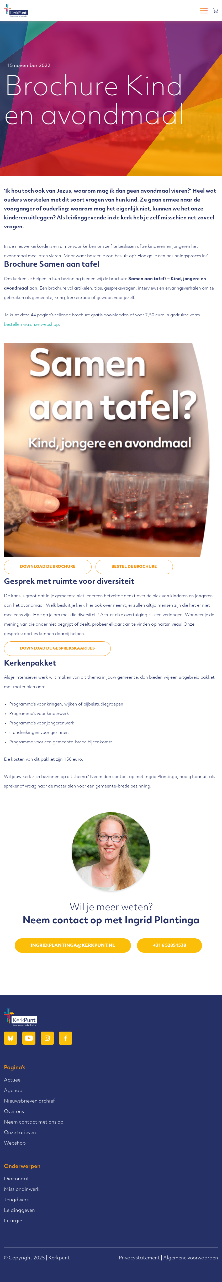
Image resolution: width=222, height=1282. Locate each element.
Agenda (13, 1090)
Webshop (15, 1143)
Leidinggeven (19, 1210)
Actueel (13, 1080)
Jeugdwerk (16, 1200)
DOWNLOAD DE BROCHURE (48, 567)
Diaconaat (16, 1179)
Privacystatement (139, 1258)
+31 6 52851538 (169, 946)
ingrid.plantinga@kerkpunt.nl (73, 946)
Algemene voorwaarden (190, 1258)
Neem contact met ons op (34, 1122)
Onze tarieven (20, 1132)
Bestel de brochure (134, 567)
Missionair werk (22, 1189)
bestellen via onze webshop (31, 325)
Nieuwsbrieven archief (29, 1101)
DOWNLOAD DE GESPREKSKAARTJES (57, 649)
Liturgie (13, 1221)
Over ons (14, 1111)
